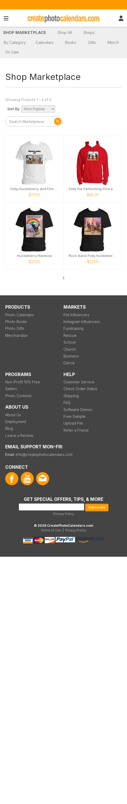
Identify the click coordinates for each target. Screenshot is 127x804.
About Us (13, 415)
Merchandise (16, 335)
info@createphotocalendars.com (44, 454)
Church (69, 349)
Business (71, 356)
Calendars (45, 42)
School (69, 342)
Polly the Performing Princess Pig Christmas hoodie (93, 189)
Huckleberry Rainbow (34, 256)
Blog (9, 428)
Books (70, 42)
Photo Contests (18, 396)
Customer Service (78, 382)
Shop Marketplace (24, 32)
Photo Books (16, 321)
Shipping (71, 396)
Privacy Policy (63, 514)
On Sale (12, 52)
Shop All (64, 32)
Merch (113, 42)
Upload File (73, 423)
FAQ (67, 402)
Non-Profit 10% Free (22, 382)
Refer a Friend (75, 430)
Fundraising (73, 328)
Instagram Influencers (81, 321)
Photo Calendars (19, 315)
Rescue (70, 335)
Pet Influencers (76, 315)
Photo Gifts (14, 328)
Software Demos (77, 409)
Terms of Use (51, 530)
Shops (89, 32)
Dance (69, 363)
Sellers (11, 388)
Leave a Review (19, 435)
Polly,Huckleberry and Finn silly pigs (34, 189)
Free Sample (74, 416)
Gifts (92, 42)
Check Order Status (80, 388)
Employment (15, 421)
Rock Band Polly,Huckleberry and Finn (93, 256)
